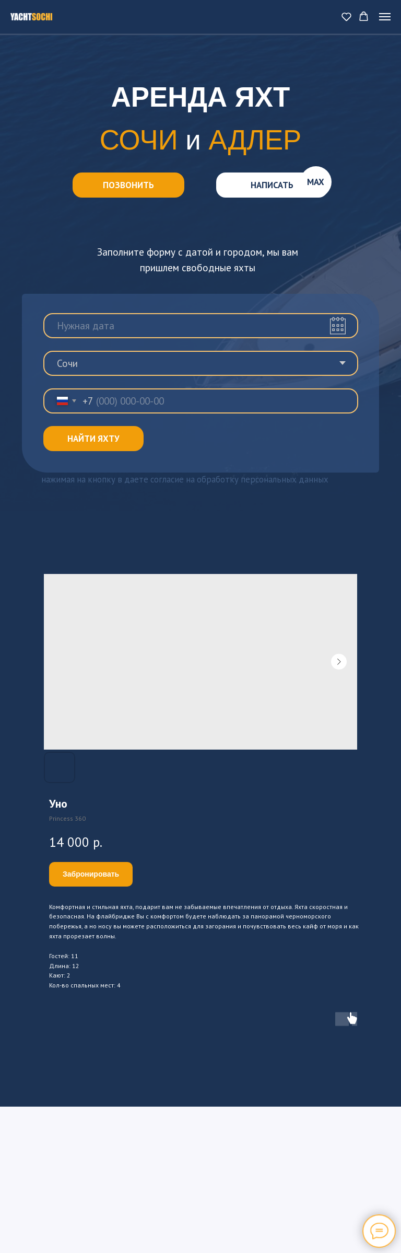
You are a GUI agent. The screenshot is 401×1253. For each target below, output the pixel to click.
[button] (346, 16)
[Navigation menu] (385, 16)
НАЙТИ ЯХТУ (93, 438)
